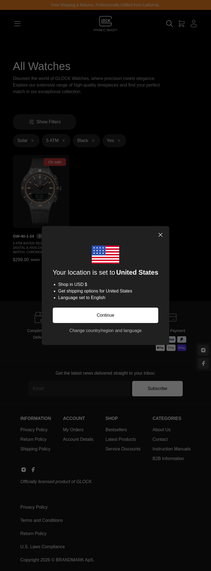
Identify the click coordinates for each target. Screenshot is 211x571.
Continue (105, 315)
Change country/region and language (105, 330)
